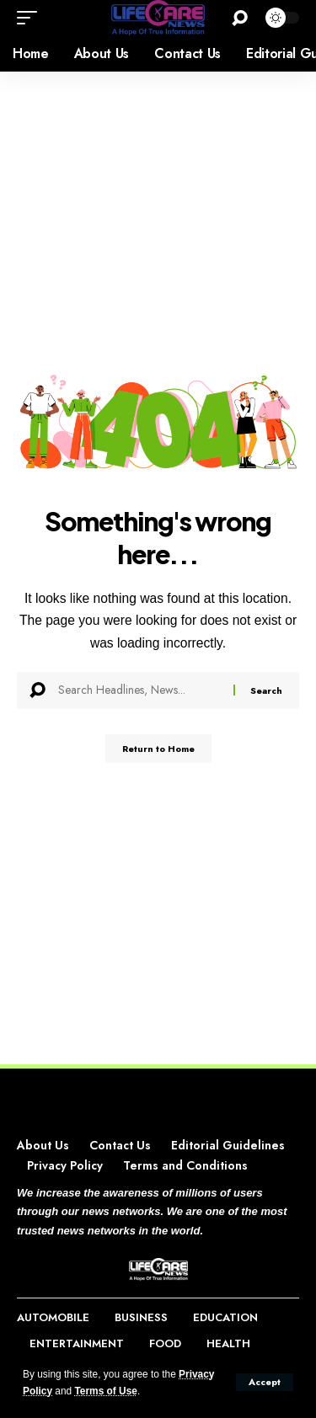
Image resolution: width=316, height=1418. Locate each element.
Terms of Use (105, 1391)
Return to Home (158, 748)
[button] (264, 1382)
